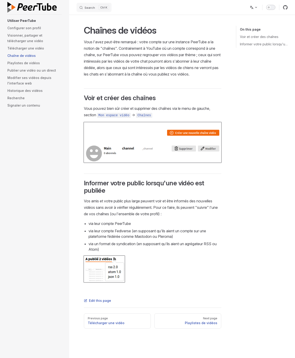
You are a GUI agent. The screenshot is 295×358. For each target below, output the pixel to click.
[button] (34, 20)
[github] (285, 7)
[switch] (270, 7)
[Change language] (253, 7)
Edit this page (97, 301)
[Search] (94, 7)
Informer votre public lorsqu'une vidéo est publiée (264, 44)
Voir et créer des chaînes (259, 37)
